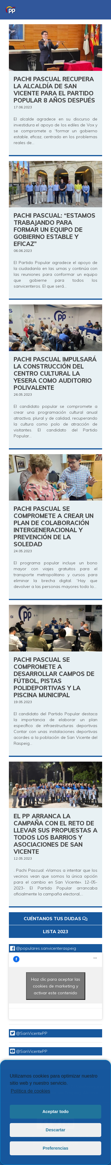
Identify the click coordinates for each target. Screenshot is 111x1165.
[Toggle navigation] (98, 10)
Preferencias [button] (55, 1148)
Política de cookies (30, 1091)
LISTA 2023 (55, 931)
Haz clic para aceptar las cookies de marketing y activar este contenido (55, 985)
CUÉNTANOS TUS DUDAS (55, 918)
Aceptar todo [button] (55, 1111)
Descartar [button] (55, 1129)
